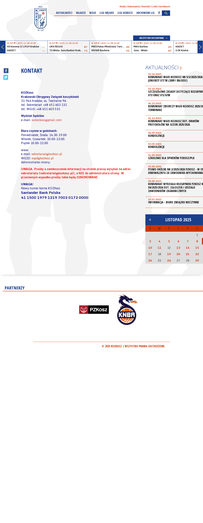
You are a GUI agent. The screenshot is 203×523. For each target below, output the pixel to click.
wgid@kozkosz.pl (43, 158)
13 (178, 247)
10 (150, 247)
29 (197, 260)
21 (187, 254)
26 (169, 260)
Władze (81, 13)
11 (159, 247)
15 (197, 247)
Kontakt (146, 6)
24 (150, 260)
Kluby (123, 6)
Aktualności (64, 13)
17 (150, 254)
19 (169, 254)
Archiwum (164, 6)
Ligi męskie (107, 13)
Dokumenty (133, 6)
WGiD (92, 13)
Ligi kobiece (125, 13)
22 (197, 254)
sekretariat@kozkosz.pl (47, 154)
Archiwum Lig (145, 13)
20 (178, 254)
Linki (154, 6)
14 (187, 247)
